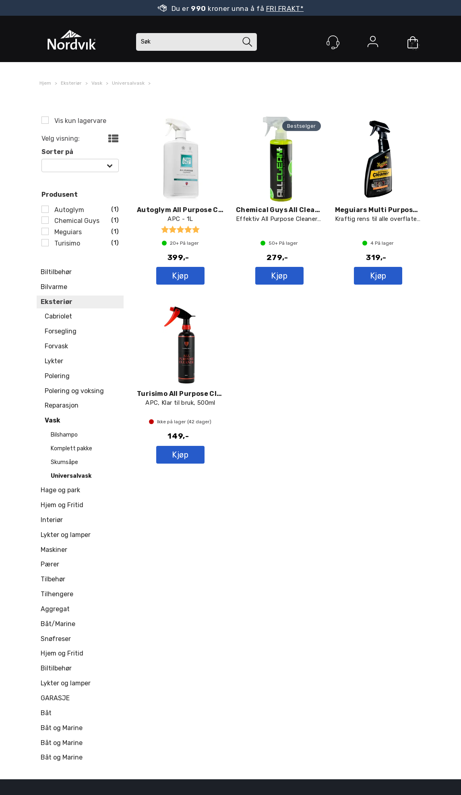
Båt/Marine (58, 624)
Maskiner (54, 550)
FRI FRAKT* (285, 8)
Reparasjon (62, 405)
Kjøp (180, 276)
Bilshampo (64, 434)
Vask (96, 83)
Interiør (52, 520)
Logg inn (373, 43)
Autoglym (68, 210)
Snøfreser (56, 639)
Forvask (56, 346)
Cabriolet (58, 316)
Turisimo (66, 243)
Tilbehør (53, 579)
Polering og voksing (74, 391)
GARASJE (55, 698)
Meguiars (67, 232)
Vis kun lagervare (79, 121)
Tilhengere (57, 594)
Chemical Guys (76, 221)
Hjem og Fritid (62, 505)
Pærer (50, 564)
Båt (46, 713)
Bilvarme (54, 287)
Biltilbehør (56, 272)
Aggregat (55, 609)
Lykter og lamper (66, 535)
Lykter (54, 361)
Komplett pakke (71, 448)
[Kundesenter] (333, 42)
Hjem (45, 83)
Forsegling (60, 331)
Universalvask (128, 83)
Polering (57, 376)
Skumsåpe (64, 462)
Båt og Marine (62, 728)
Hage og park (60, 490)
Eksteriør (71, 83)
